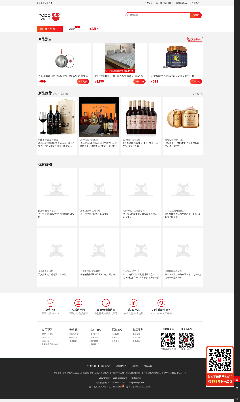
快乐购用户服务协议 (50, 344)
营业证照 (148, 366)
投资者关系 (105, 366)
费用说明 (115, 341)
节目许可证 (67, 373)
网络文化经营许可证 (144, 373)
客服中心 (196, 3)
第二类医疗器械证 (116, 373)
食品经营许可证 (101, 373)
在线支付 (94, 337)
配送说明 (115, 337)
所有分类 (48, 28)
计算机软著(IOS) (161, 373)
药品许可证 (130, 373)
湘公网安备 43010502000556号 (138, 387)
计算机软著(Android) (177, 373)
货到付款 (94, 341)
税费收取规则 (47, 334)
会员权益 (73, 341)
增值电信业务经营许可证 (83, 373)
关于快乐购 (91, 366)
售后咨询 (136, 337)
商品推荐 (94, 28)
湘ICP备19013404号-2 (98, 387)
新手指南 (45, 337)
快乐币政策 (74, 334)
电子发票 (136, 334)
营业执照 (57, 373)
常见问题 (45, 341)
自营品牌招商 (120, 366)
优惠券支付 (95, 344)
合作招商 (148, 3)
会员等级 (73, 337)
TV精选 (71, 28)
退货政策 (136, 341)
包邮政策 (115, 334)
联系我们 (135, 366)
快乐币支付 (95, 334)
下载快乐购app (180, 3)
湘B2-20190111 (114, 387)
